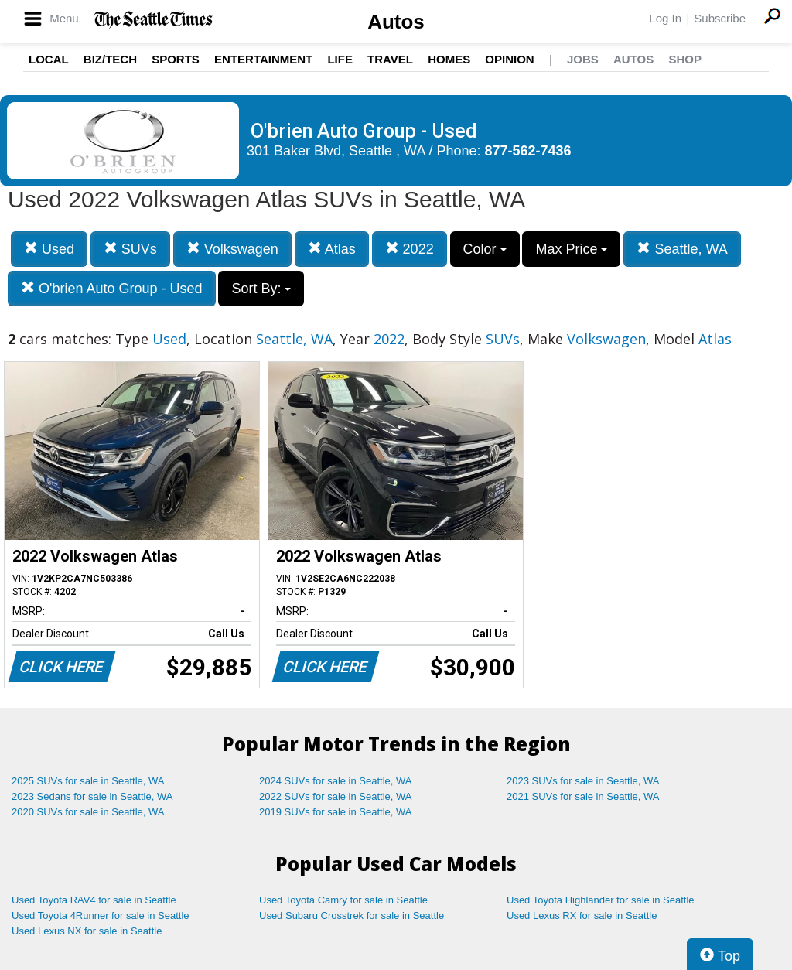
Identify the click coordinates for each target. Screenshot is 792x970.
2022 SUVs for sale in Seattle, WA (335, 796)
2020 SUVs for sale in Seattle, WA (88, 812)
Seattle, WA (682, 249)
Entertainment (263, 59)
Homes (449, 59)
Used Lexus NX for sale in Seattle (87, 931)
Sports (176, 59)
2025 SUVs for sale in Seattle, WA (88, 781)
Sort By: (261, 288)
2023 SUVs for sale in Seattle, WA (583, 781)
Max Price (571, 249)
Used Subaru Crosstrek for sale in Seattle (351, 915)
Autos (396, 21)
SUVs (130, 249)
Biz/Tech (110, 59)
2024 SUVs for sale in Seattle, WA (335, 781)
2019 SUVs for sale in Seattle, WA (335, 812)
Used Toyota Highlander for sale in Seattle (601, 900)
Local (49, 59)
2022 (409, 249)
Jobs (583, 59)
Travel (390, 59)
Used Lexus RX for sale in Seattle (582, 915)
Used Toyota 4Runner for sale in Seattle (100, 915)
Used (49, 249)
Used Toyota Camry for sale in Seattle (343, 900)
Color (485, 249)
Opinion (509, 59)
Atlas (332, 249)
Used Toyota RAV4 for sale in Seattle (94, 900)
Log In (665, 18)
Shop (685, 59)
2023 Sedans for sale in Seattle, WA (92, 796)
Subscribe (720, 18)
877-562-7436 (528, 151)
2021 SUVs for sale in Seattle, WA (583, 796)
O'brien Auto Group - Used (112, 288)
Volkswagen (232, 249)
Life (340, 59)
